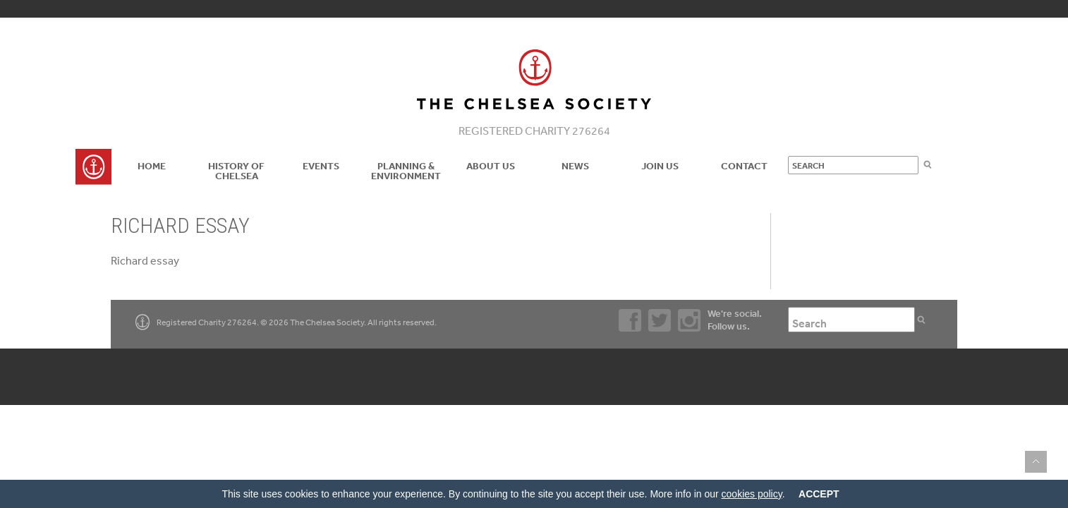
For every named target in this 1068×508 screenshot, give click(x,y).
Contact (744, 165)
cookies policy (752, 494)
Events (321, 165)
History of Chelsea (236, 170)
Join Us (660, 165)
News (575, 165)
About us (490, 165)
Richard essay (145, 260)
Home (152, 165)
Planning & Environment (406, 170)
